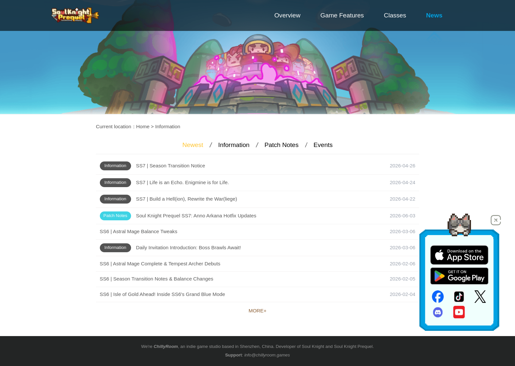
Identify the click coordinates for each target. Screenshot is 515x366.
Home (143, 126)
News (434, 15)
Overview (287, 15)
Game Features (342, 15)
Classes (395, 15)
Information (167, 126)
